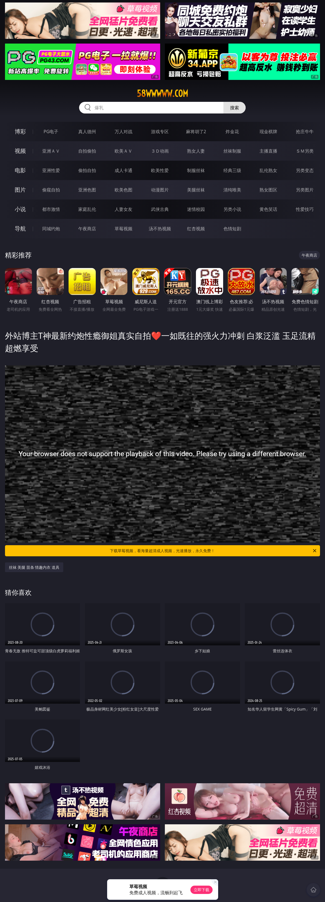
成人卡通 (123, 170)
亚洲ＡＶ (51, 151)
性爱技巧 (305, 209)
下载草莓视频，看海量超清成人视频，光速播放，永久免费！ (213, 550)
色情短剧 (232, 229)
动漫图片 (160, 190)
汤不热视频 (160, 229)
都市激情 (51, 209)
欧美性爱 (160, 170)
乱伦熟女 (268, 170)
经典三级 (232, 170)
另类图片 (305, 190)
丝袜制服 (232, 151)
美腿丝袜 (196, 190)
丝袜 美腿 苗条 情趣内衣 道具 (34, 567)
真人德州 (87, 131)
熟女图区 (268, 190)
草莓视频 (123, 229)
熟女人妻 (196, 151)
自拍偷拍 (87, 151)
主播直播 (268, 151)
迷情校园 (196, 209)
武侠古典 (160, 209)
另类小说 (232, 209)
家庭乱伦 (87, 209)
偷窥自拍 (51, 190)
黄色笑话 (268, 209)
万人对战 (123, 131)
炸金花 (232, 131)
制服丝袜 (196, 170)
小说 (20, 209)
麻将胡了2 (196, 131)
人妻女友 (123, 209)
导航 (20, 228)
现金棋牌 (268, 131)
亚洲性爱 (51, 170)
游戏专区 (160, 131)
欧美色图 (123, 190)
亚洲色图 (87, 190)
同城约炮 (51, 229)
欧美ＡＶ (123, 151)
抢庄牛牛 (305, 131)
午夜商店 (87, 229)
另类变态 (305, 170)
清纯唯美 (232, 190)
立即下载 (201, 889)
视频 (20, 151)
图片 (20, 189)
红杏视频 (196, 229)
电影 (20, 170)
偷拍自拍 (87, 170)
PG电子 (51, 131)
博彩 (20, 131)
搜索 (234, 108)
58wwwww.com (162, 93)
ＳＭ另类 (305, 151)
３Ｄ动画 (160, 151)
